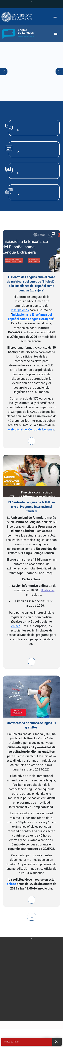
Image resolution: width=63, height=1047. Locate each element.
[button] (17, 33)
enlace (15, 626)
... (32, 916)
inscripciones (20, 310)
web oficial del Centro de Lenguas (31, 429)
